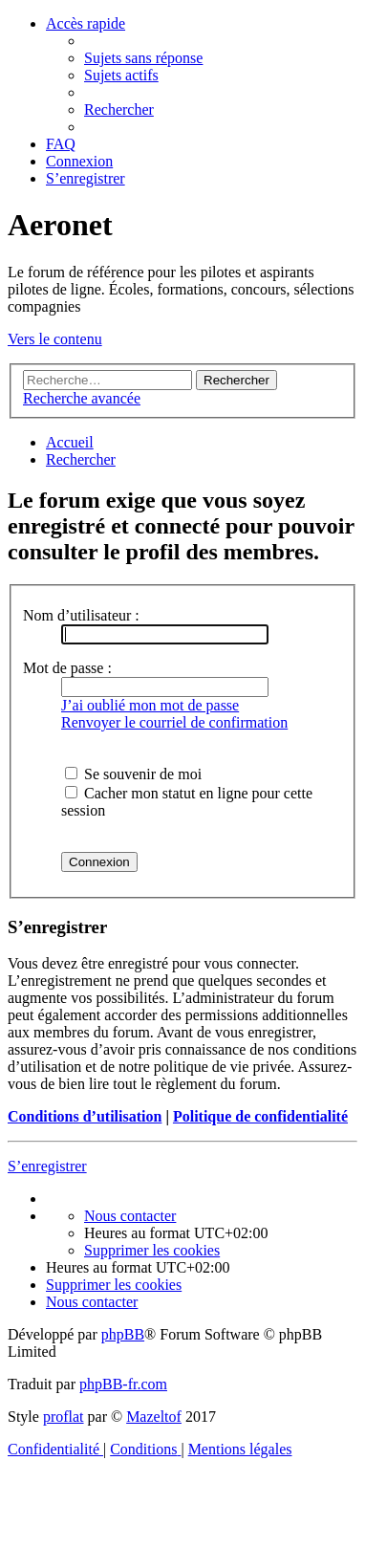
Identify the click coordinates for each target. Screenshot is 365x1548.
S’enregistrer (47, 1166)
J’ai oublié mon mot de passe (150, 705)
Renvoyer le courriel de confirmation (174, 722)
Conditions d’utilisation (84, 1116)
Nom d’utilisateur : (81, 615)
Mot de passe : (67, 668)
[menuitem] (143, 58)
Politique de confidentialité (260, 1116)
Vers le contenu (55, 339)
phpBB (122, 1334)
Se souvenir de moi (133, 774)
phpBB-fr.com (123, 1384)
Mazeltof (154, 1416)
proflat (63, 1416)
